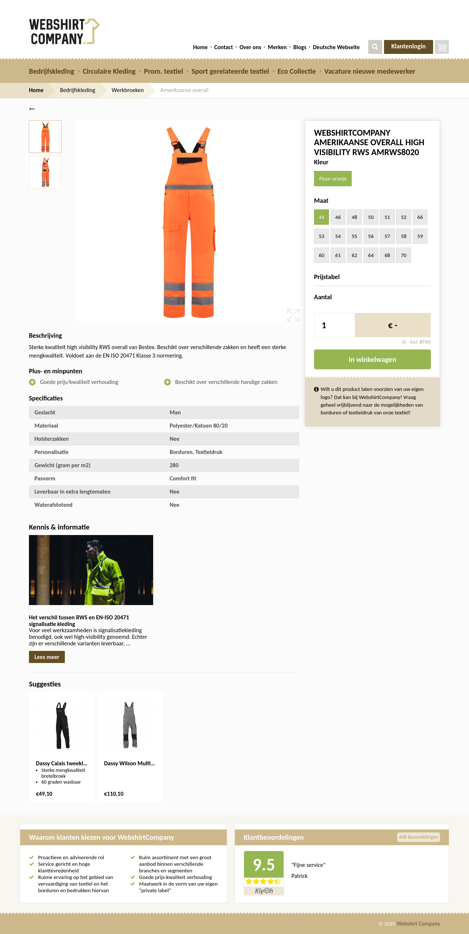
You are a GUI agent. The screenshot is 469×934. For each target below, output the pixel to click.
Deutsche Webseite (336, 47)
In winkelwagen (372, 359)
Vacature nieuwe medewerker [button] (370, 71)
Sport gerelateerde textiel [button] (230, 71)
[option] (62, 747)
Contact (223, 47)
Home (200, 47)
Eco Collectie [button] (297, 71)
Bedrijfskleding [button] (51, 71)
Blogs (299, 47)
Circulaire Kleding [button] (109, 71)
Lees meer (46, 656)
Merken (277, 47)
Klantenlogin (408, 46)
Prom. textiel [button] (163, 71)
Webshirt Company (418, 923)
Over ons (250, 47)
